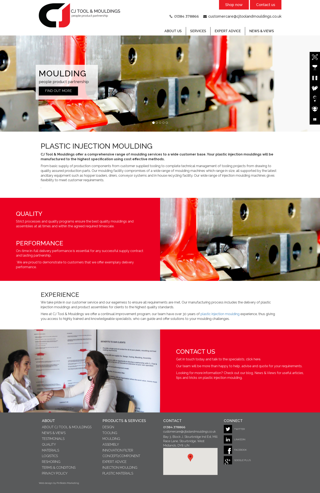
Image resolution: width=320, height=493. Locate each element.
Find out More (58, 91)
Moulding (111, 439)
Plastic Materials (117, 473)
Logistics (50, 456)
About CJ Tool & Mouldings (66, 427)
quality (53, 221)
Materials (50, 450)
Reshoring (51, 462)
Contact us (265, 4)
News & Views (261, 31)
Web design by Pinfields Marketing (59, 483)
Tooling (109, 433)
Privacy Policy (55, 473)
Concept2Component (121, 456)
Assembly (110, 445)
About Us (173, 31)
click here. (253, 359)
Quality (49, 445)
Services (198, 31)
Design (108, 427)
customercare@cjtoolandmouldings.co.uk (244, 16)
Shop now (234, 4)
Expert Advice (228, 31)
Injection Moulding (119, 468)
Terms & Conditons (58, 468)
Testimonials (53, 439)
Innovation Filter (117, 450)
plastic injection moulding (220, 314)
